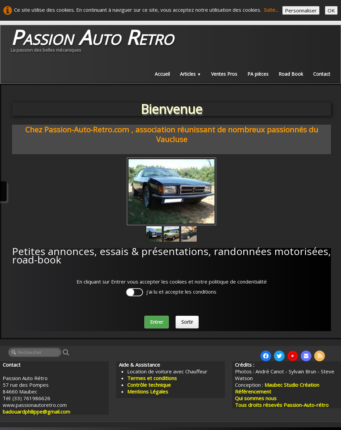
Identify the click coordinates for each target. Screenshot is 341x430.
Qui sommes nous (256, 398)
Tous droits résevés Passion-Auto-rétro (282, 405)
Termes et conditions (152, 378)
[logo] (92, 42)
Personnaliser (301, 10)
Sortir (187, 322)
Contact (321, 74)
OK (331, 10)
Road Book (291, 74)
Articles (190, 74)
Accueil (162, 74)
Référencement (254, 391)
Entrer (156, 322)
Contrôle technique (149, 384)
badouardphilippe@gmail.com (36, 411)
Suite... (271, 9)
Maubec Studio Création (291, 384)
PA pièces (258, 74)
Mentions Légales (147, 391)
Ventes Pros (224, 74)
